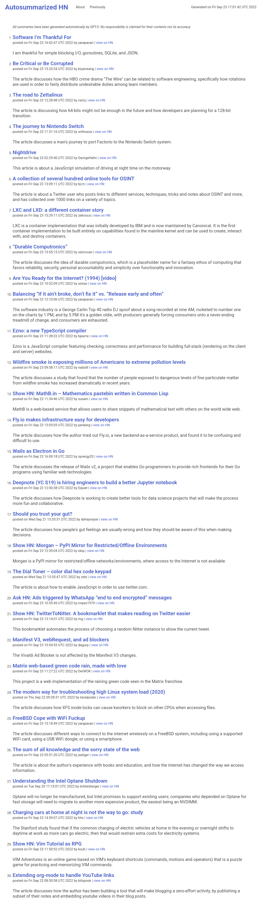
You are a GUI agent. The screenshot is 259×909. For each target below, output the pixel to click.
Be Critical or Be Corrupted (43, 63)
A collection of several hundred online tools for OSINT (73, 179)
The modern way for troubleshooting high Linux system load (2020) (89, 692)
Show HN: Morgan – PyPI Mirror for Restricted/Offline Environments (90, 545)
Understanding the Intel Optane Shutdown (60, 781)
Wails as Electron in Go (39, 451)
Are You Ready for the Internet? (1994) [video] (64, 278)
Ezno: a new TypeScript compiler (50, 331)
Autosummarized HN (36, 7)
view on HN (104, 43)
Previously (97, 7)
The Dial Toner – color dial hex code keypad (62, 572)
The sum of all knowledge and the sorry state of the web (76, 750)
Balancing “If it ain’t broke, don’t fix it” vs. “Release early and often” (88, 294)
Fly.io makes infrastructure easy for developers (66, 420)
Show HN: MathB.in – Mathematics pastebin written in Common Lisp (90, 394)
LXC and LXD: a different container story (58, 210)
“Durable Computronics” (40, 247)
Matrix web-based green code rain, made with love (69, 666)
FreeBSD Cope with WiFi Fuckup (49, 718)
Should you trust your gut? (42, 514)
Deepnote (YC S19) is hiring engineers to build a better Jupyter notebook (95, 483)
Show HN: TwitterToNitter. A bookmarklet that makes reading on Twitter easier (101, 613)
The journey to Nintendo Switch (48, 126)
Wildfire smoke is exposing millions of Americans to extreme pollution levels (99, 362)
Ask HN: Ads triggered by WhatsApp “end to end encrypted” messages (92, 598)
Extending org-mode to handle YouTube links (63, 875)
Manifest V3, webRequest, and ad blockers (61, 640)
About (80, 7)
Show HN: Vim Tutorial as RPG (47, 844)
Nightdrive (24, 152)
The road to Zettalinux (37, 95)
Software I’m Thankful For (42, 37)
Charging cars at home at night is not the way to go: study (78, 812)
